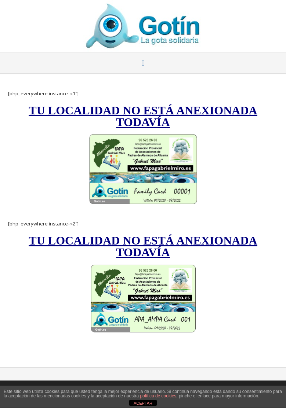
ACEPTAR (143, 403)
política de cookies (158, 395)
